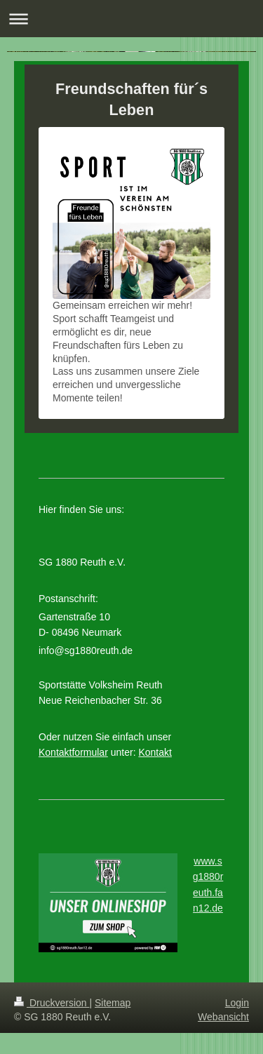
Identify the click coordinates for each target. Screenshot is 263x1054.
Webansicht (223, 1016)
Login (237, 1002)
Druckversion (51, 1002)
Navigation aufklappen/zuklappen (131, 19)
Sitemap (112, 1002)
